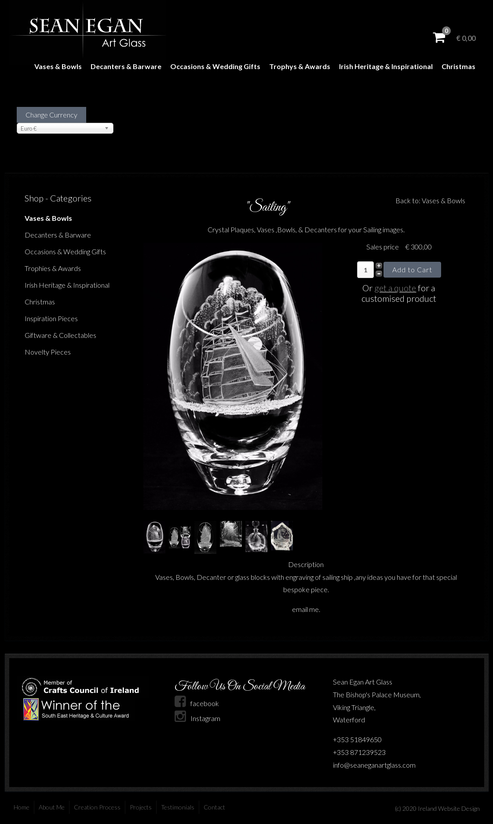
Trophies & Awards (53, 268)
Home (21, 807)
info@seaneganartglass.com (374, 765)
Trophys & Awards (299, 66)
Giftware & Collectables (60, 335)
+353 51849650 (357, 739)
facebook (197, 703)
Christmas (458, 66)
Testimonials (177, 807)
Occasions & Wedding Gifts (215, 66)
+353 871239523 (359, 752)
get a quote (395, 287)
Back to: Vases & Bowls (430, 200)
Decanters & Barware (126, 66)
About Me (52, 807)
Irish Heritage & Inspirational (386, 66)
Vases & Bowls (58, 66)
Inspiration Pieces (51, 318)
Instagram (197, 718)
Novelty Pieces (48, 352)
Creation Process (97, 807)
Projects (141, 807)
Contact (214, 807)
